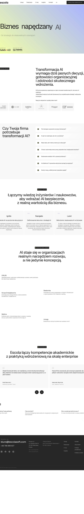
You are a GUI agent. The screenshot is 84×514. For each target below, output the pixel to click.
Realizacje (29, 2)
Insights (44, 2)
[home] (4, 2)
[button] (37, 392)
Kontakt (51, 2)
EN (56, 2)
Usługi (21, 2)
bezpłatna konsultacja (75, 2)
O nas (36, 2)
